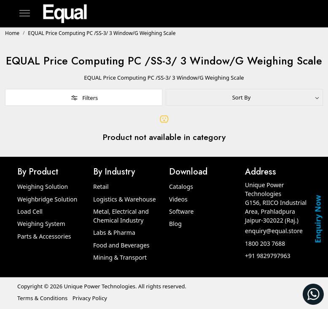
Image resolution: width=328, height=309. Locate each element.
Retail (101, 187)
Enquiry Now (317, 219)
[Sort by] (244, 97)
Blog (175, 224)
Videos (178, 199)
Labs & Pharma (114, 232)
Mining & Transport (120, 257)
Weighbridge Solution (47, 199)
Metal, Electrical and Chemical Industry (121, 215)
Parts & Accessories (44, 236)
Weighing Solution (42, 187)
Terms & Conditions (42, 298)
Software (181, 211)
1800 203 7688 (265, 243)
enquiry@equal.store (274, 231)
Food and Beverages (121, 245)
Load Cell (30, 211)
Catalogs (181, 187)
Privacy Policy (90, 298)
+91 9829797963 (267, 256)
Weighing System (41, 224)
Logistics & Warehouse (124, 199)
